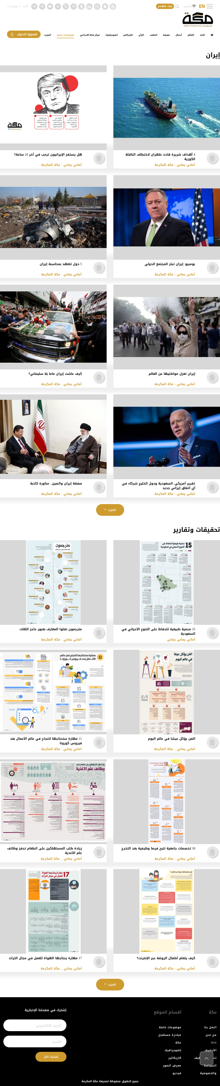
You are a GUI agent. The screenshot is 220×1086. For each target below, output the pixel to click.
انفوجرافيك (112, 35)
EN (202, 6)
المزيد (47, 35)
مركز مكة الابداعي (90, 35)
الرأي (141, 35)
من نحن (211, 1034)
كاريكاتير (128, 35)
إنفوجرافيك (173, 1050)
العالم (191, 35)
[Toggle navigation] (210, 6)
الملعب (153, 35)
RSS (214, 1042)
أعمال (179, 35)
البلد (202, 35)
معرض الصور (172, 1065)
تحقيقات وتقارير (196, 530)
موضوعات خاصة (65, 35)
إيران (213, 55)
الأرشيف (189, 6)
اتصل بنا (210, 1027)
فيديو (177, 1073)
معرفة (166, 35)
